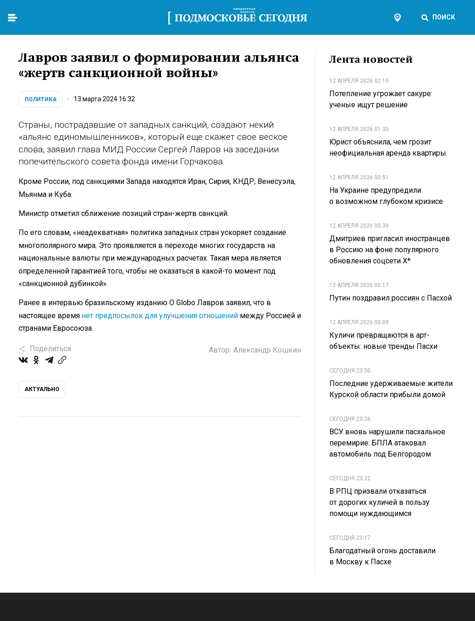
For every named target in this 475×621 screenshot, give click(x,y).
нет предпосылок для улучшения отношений (160, 315)
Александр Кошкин (267, 350)
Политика (41, 99)
